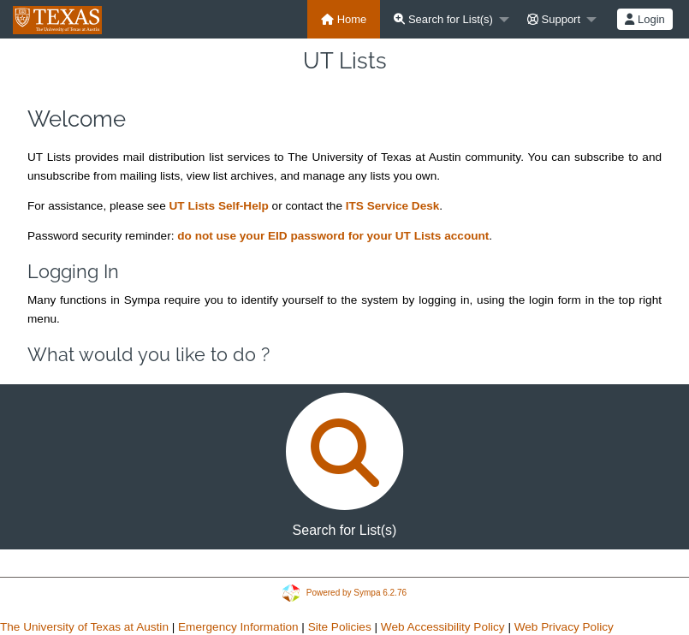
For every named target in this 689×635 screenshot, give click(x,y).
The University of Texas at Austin (84, 626)
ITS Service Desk (393, 205)
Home (343, 19)
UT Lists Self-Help (218, 205)
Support (553, 19)
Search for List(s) (443, 19)
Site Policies (339, 626)
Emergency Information (238, 626)
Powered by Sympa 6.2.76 (356, 591)
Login (644, 19)
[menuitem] (343, 19)
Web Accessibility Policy (443, 626)
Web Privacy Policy (564, 626)
